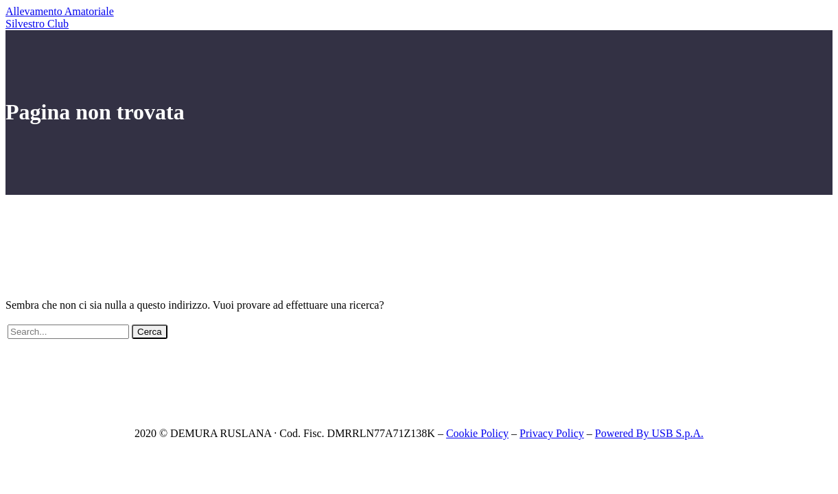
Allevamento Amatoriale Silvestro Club (59, 17)
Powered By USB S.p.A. (649, 433)
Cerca (149, 332)
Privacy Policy (552, 433)
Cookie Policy (477, 433)
